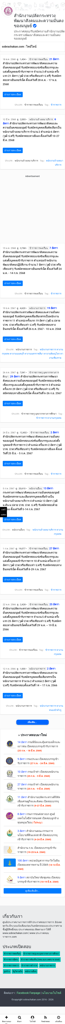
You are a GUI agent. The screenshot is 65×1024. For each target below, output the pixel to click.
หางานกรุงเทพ (54, 418)
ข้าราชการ (56, 104)
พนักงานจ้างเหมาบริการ (44, 529)
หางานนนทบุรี (17, 353)
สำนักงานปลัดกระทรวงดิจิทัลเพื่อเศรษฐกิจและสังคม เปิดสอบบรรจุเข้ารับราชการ (39, 801)
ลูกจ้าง (7, 971)
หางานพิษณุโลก (52, 353)
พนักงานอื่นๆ (30, 971)
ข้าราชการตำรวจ (29, 965)
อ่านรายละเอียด (12, 94)
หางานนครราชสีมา (34, 353)
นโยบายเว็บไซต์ (51, 993)
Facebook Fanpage (28, 993)
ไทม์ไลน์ (31, 46)
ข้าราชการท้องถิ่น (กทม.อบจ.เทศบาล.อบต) (40, 959)
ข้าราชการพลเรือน (12, 953)
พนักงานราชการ (48, 349)
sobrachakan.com (13, 46)
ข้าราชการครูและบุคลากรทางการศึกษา (41, 953)
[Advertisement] (32, 210)
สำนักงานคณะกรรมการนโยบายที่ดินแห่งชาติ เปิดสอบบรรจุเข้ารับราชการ (38, 835)
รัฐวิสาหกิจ (17, 971)
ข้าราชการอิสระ (11, 959)
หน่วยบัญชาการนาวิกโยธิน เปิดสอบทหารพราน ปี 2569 (39, 864)
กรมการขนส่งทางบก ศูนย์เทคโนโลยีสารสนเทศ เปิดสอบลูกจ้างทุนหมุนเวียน (38, 818)
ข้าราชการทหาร (11, 965)
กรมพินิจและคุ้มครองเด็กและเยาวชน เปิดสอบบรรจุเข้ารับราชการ (39, 746)
